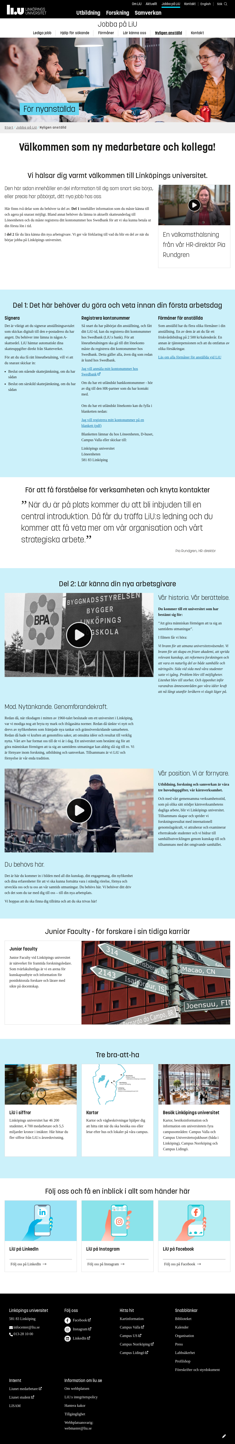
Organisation (184, 1336)
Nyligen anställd (168, 33)
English (206, 4)
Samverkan (148, 12)
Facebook (75, 1320)
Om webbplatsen (76, 1388)
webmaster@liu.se (78, 1428)
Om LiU (137, 4)
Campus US (128, 1336)
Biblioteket (183, 1319)
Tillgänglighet (74, 1414)
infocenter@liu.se (27, 1327)
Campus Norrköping (135, 1344)
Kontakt (190, 4)
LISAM (15, 1406)
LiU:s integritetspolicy (81, 1397)
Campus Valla (130, 1327)
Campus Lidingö (132, 1353)
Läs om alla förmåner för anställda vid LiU (189, 357)
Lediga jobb (42, 33)
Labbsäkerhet (185, 1353)
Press (179, 1344)
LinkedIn (75, 1339)
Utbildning (88, 12)
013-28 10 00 (23, 1334)
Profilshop (182, 1361)
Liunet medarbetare (23, 1389)
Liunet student (19, 1397)
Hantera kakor (74, 1405)
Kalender (182, 1327)
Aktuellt (151, 4)
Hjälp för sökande (74, 33)
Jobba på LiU (171, 4)
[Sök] (221, 4)
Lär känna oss (134, 33)
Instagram (75, 1329)
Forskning (117, 12)
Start (9, 128)
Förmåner (106, 33)
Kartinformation (132, 1319)
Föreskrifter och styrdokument (197, 1370)
